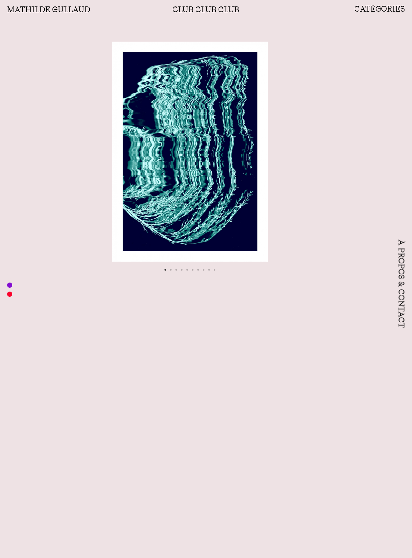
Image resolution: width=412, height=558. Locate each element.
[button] (165, 270)
